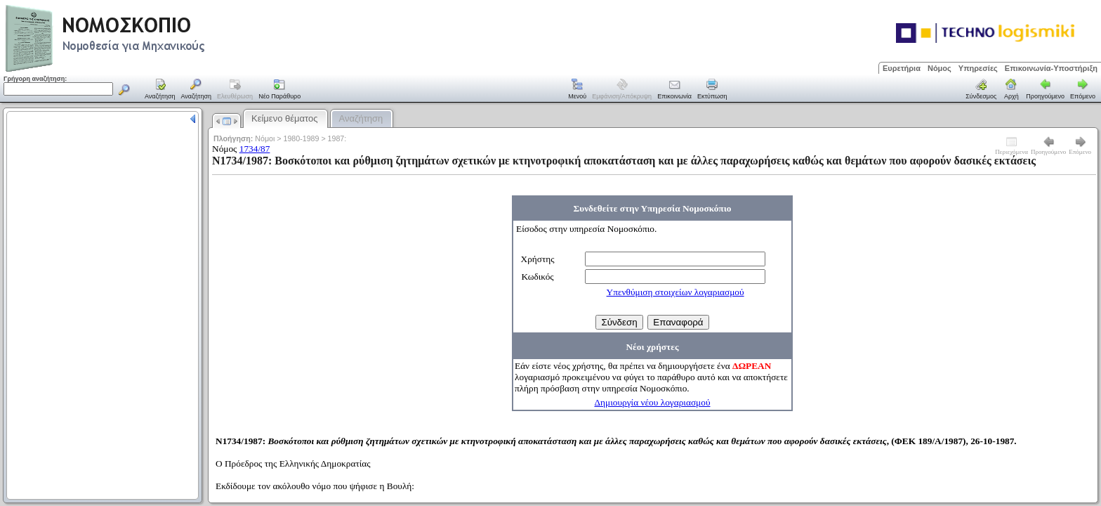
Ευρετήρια (902, 68)
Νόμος (939, 68)
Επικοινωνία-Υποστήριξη (1051, 68)
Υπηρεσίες (978, 68)
